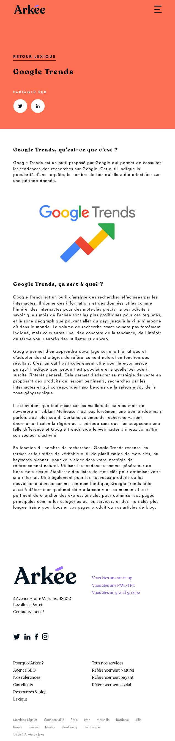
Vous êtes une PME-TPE (113, 585)
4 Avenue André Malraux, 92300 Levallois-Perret (42, 601)
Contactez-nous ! (28, 612)
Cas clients (23, 685)
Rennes (34, 727)
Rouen (17, 727)
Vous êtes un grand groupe (116, 592)
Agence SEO (24, 670)
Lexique (20, 699)
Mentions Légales (25, 720)
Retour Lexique (34, 56)
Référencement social (111, 685)
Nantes (50, 727)
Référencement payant (112, 677)
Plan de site (91, 727)
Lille (138, 720)
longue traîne (26, 507)
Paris (74, 720)
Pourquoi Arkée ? (28, 663)
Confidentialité (54, 720)
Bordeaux (122, 720)
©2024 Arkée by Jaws (28, 734)
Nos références (26, 677)
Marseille (103, 720)
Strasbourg (69, 727)
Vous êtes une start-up (112, 578)
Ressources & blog (30, 692)
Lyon (87, 720)
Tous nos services (107, 663)
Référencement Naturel (113, 670)
